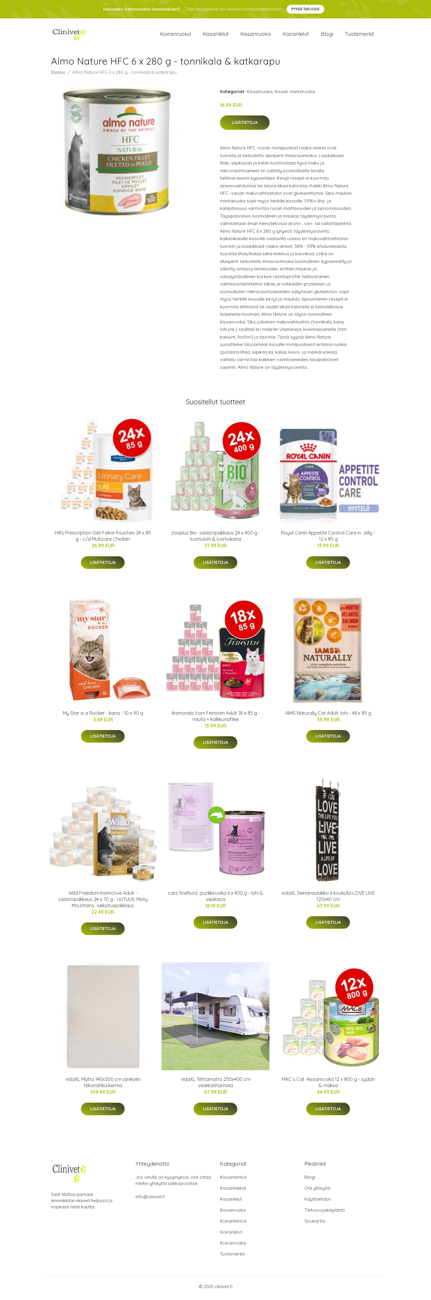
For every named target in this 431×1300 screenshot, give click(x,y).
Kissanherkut (233, 1180)
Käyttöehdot (317, 1202)
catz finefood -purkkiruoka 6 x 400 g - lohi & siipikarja (215, 899)
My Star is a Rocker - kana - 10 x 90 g (103, 716)
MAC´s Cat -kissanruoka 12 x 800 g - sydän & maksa (328, 1085)
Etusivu (58, 75)
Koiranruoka (175, 35)
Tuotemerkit (359, 35)
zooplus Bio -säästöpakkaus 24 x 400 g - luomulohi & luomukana (215, 539)
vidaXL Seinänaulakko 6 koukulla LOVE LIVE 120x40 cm (328, 899)
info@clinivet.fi (150, 1200)
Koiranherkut (233, 1224)
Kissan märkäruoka (294, 94)
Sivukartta (314, 1224)
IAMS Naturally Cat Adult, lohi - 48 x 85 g (328, 716)
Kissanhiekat (233, 1191)
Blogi (327, 35)
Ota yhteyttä (317, 1191)
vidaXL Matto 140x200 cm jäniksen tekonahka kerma (103, 1085)
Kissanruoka (255, 35)
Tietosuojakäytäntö (324, 1213)
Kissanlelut (216, 35)
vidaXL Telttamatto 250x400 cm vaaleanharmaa (215, 1085)
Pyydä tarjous (305, 9)
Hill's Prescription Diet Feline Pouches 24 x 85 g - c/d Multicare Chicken (103, 539)
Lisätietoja (245, 125)
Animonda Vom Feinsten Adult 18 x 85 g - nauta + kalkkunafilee (215, 719)
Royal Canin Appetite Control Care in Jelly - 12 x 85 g (328, 539)
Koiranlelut (295, 35)
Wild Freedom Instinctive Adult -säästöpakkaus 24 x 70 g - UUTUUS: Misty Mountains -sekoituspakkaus (103, 902)
